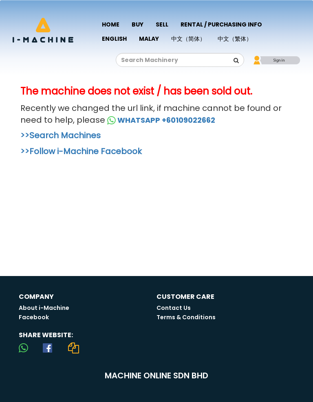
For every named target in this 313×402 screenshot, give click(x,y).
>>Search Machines (60, 135)
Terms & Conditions (186, 317)
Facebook (34, 317)
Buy (137, 24)
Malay (149, 39)
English (114, 39)
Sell (162, 24)
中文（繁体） (235, 39)
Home (110, 24)
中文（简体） (188, 39)
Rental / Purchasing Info (221, 24)
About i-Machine (44, 308)
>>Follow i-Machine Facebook (81, 151)
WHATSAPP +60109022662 (161, 120)
